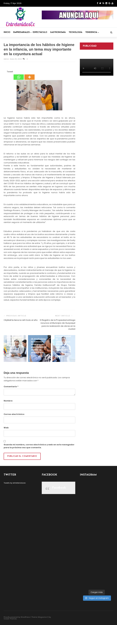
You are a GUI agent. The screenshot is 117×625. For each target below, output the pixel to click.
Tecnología (75, 32)
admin (6, 59)
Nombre (8, 400)
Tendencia (92, 32)
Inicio (7, 32)
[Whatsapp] (19, 75)
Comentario (11, 386)
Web (6, 427)
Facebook (59, 487)
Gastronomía (58, 32)
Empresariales (22, 32)
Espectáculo (40, 32)
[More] (29, 75)
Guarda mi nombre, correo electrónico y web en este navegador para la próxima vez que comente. (39, 446)
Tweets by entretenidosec (15, 483)
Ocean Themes (10, 619)
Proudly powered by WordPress (17, 617)
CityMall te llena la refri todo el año (21, 320)
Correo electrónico (14, 414)
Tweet (10, 71)
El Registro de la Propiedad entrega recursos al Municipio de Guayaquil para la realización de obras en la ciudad (57, 325)
